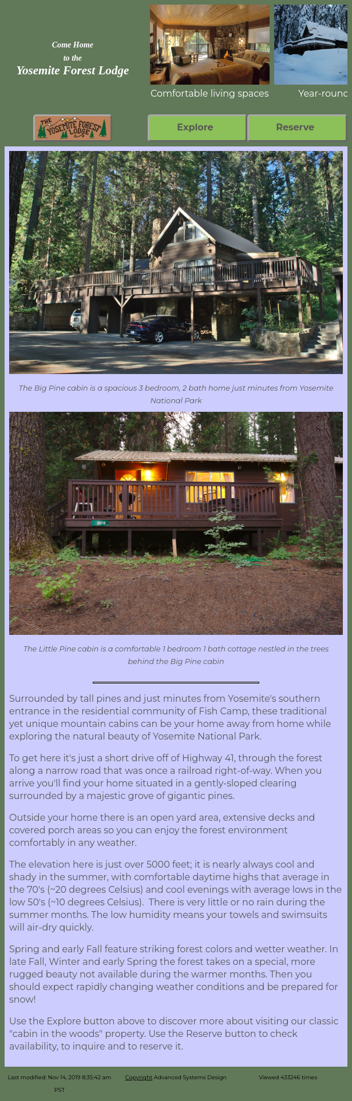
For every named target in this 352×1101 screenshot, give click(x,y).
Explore (195, 127)
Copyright (138, 1077)
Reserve (295, 127)
